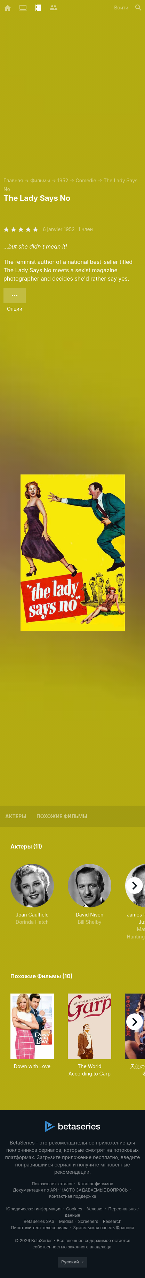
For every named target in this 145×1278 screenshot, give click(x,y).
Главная (13, 180)
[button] (32, 902)
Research (112, 1221)
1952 (62, 180)
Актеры (15, 816)
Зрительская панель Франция (103, 1227)
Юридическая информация (34, 1208)
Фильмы (40, 180)
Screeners (88, 1221)
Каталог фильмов (95, 1183)
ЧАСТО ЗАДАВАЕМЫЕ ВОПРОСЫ (95, 1190)
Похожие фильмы (62, 816)
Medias (66, 1221)
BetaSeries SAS (39, 1221)
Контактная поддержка (72, 1196)
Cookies (74, 1208)
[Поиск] (138, 7)
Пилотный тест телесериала (40, 1227)
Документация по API (35, 1190)
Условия (95, 1208)
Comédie (86, 180)
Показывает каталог (52, 1183)
